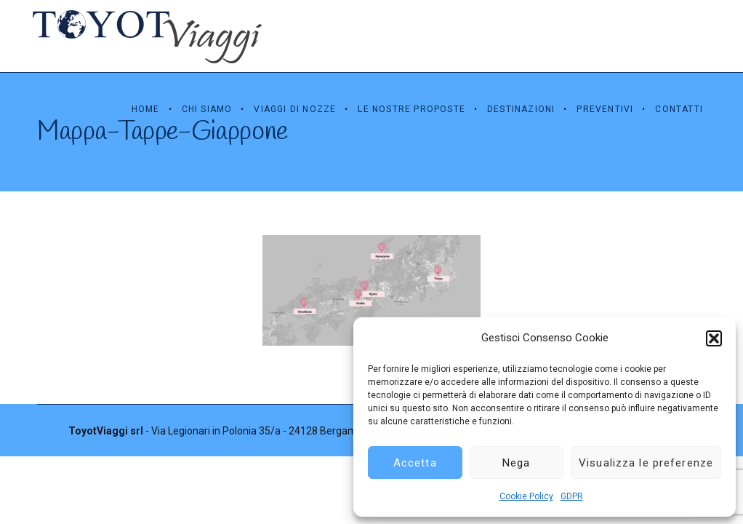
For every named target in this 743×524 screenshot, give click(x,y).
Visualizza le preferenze (646, 462)
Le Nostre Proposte (411, 109)
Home (146, 109)
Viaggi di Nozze (295, 109)
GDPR (572, 496)
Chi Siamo (207, 109)
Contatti (679, 109)
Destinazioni (521, 109)
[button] (714, 338)
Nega (516, 462)
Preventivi (605, 109)
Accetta (415, 462)
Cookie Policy (526, 496)
